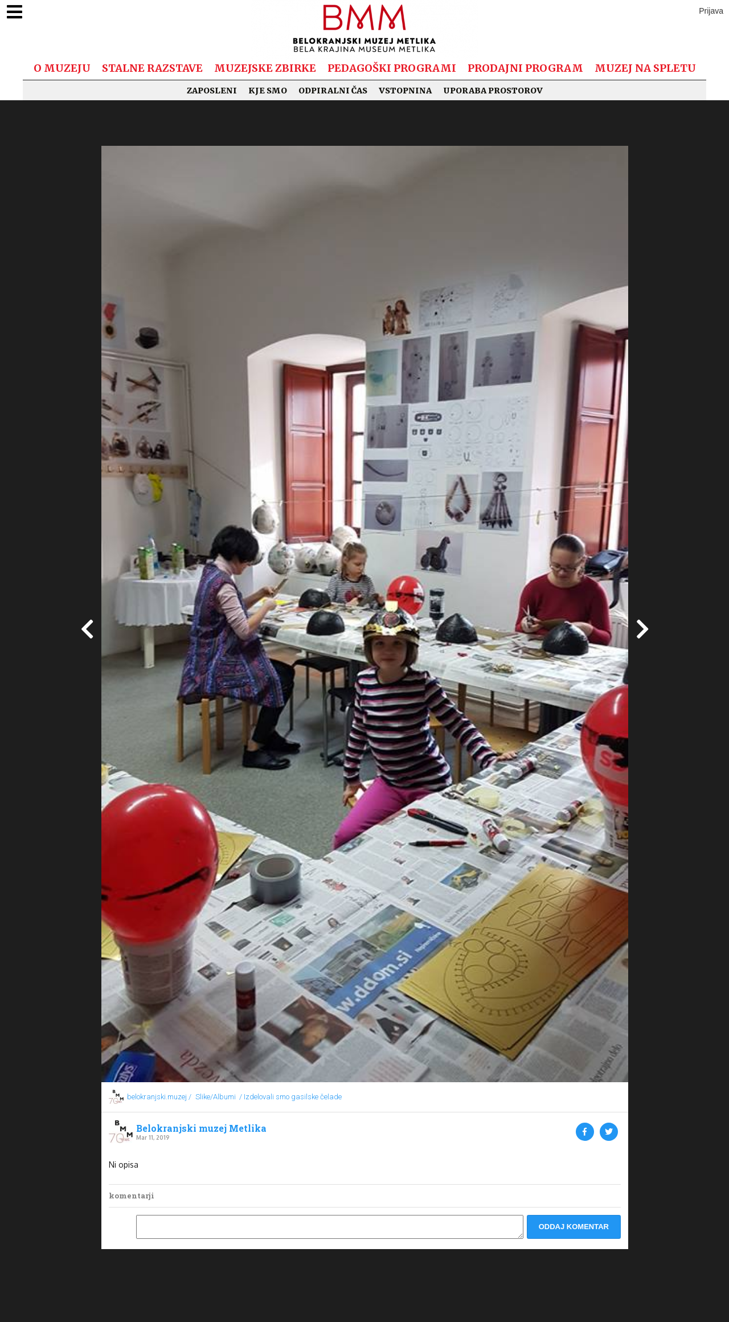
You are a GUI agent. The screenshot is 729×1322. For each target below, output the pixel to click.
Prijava (711, 10)
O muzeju (62, 68)
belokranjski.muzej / (159, 1096)
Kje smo (267, 90)
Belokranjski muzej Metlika (201, 1128)
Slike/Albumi (215, 1096)
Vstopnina (405, 90)
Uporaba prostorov (493, 90)
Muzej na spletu (645, 68)
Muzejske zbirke (265, 68)
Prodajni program (525, 68)
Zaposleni (212, 90)
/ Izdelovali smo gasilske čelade (290, 1096)
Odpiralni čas (332, 90)
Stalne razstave (152, 68)
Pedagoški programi (391, 68)
